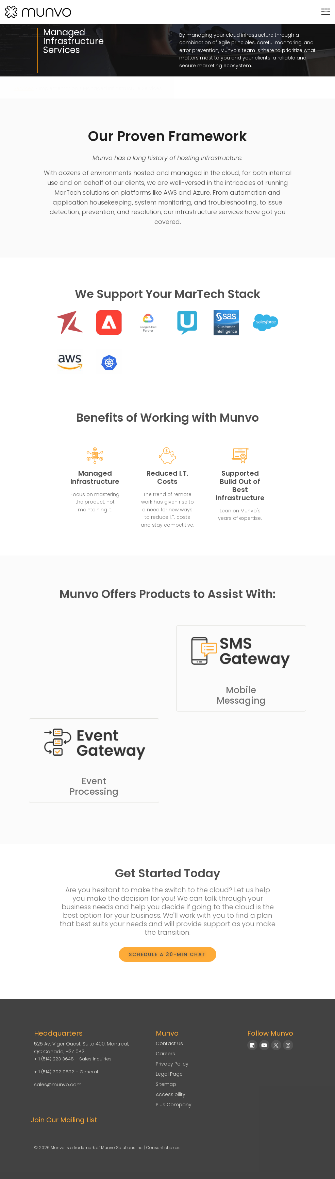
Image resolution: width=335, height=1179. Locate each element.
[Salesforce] (265, 323)
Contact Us (169, 1043)
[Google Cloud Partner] (148, 322)
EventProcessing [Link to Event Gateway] (93, 786)
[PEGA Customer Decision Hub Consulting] (70, 361)
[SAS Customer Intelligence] (226, 322)
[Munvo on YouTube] (264, 1045)
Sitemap (166, 1084)
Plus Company (173, 1104)
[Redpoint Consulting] (70, 322)
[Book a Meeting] (167, 954)
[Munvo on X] (276, 1045)
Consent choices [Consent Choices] (163, 1147)
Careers (165, 1053)
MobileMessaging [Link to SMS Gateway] (241, 695)
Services (24, 88)
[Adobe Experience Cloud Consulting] (109, 322)
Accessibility (170, 1094)
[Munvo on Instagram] (288, 1045)
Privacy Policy (172, 1063)
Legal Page (169, 1074)
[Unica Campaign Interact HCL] (187, 322)
